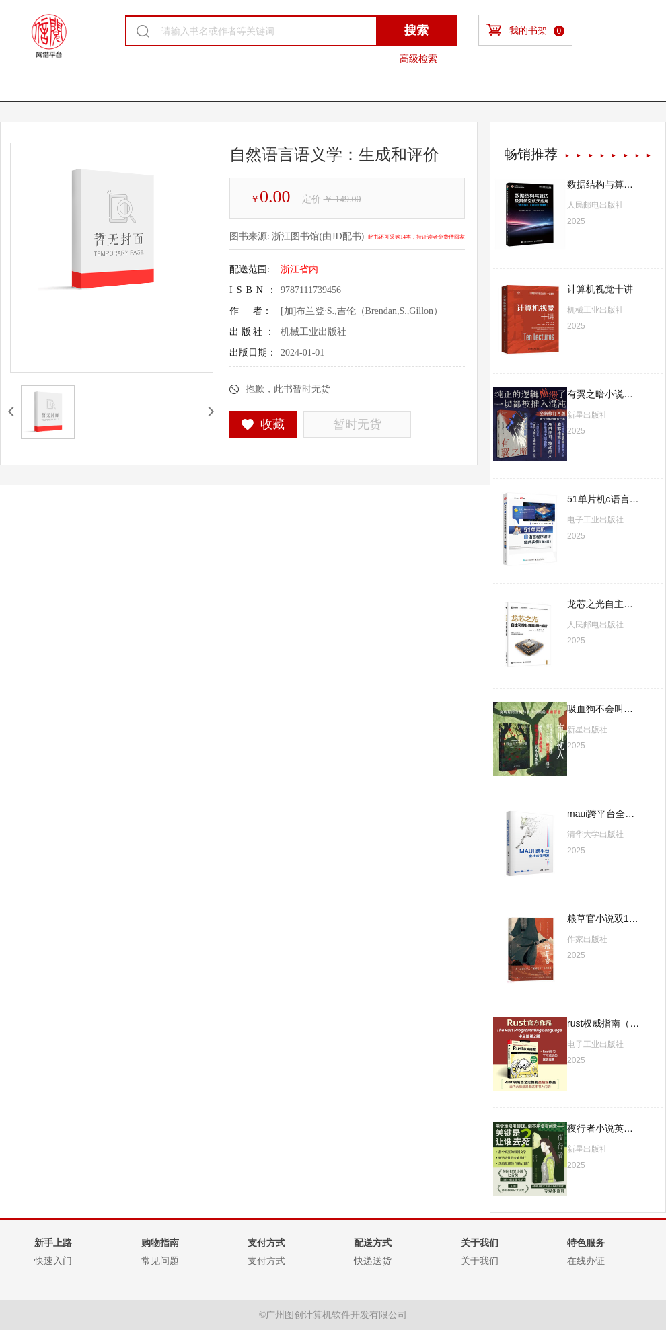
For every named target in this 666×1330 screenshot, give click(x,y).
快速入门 (53, 1260)
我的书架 (525, 30)
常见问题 (160, 1260)
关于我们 (479, 1260)
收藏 (263, 424)
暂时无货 (357, 424)
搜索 (416, 30)
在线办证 (586, 1260)
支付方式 (266, 1260)
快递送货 (373, 1260)
